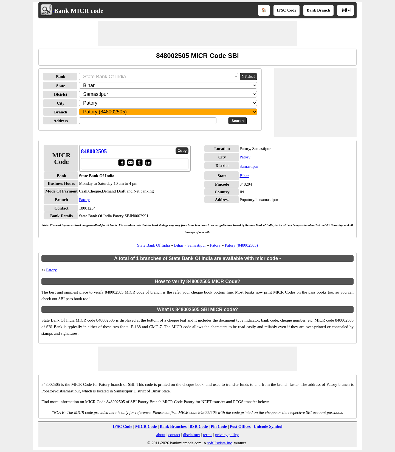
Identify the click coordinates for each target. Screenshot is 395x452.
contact (174, 435)
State (60, 85)
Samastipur (249, 166)
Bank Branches (173, 426)
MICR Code (146, 426)
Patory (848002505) (241, 245)
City (60, 103)
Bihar (244, 176)
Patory (84, 199)
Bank (60, 76)
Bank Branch (318, 10)
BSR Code (199, 426)
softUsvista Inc (219, 443)
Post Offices (240, 426)
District (60, 94)
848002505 (94, 151)
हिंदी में (345, 10)
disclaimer (191, 435)
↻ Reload (248, 76)
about (160, 435)
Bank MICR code (78, 10)
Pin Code (219, 426)
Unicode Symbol (268, 426)
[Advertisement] (197, 33)
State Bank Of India (153, 245)
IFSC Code (286, 10)
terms (207, 435)
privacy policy (227, 435)
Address (60, 121)
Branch (60, 112)
